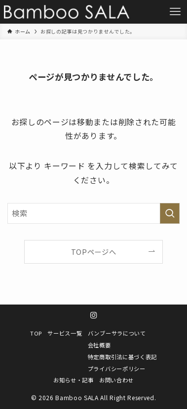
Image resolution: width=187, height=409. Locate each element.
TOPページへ (93, 251)
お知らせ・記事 (73, 380)
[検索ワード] (93, 213)
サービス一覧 (64, 333)
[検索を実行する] (170, 213)
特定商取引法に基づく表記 (122, 357)
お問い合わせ (116, 380)
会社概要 (99, 345)
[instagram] (93, 315)
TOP (36, 333)
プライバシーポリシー (117, 369)
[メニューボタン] (175, 12)
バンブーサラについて (117, 333)
